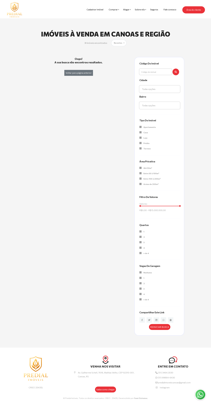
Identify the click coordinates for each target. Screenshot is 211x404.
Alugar (126, 9)
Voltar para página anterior (79, 73)
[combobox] (159, 89)
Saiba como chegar (105, 389)
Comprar (113, 9)
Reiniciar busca (159, 327)
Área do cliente (193, 9)
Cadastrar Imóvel (95, 9)
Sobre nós (140, 9)
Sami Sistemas (140, 398)
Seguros (154, 9)
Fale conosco (169, 9)
